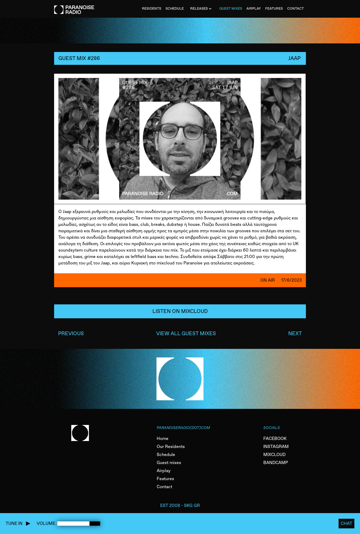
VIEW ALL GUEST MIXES (186, 333)
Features (165, 478)
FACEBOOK (275, 438)
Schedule (166, 454)
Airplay (164, 470)
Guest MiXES (230, 8)
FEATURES (274, 8)
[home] (74, 7)
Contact (164, 486)
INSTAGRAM (276, 446)
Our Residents (171, 446)
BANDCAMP (275, 462)
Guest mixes (169, 462)
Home (162, 438)
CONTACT (295, 8)
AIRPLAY (253, 8)
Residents (151, 8)
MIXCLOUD (274, 454)
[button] (201, 9)
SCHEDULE (175, 8)
